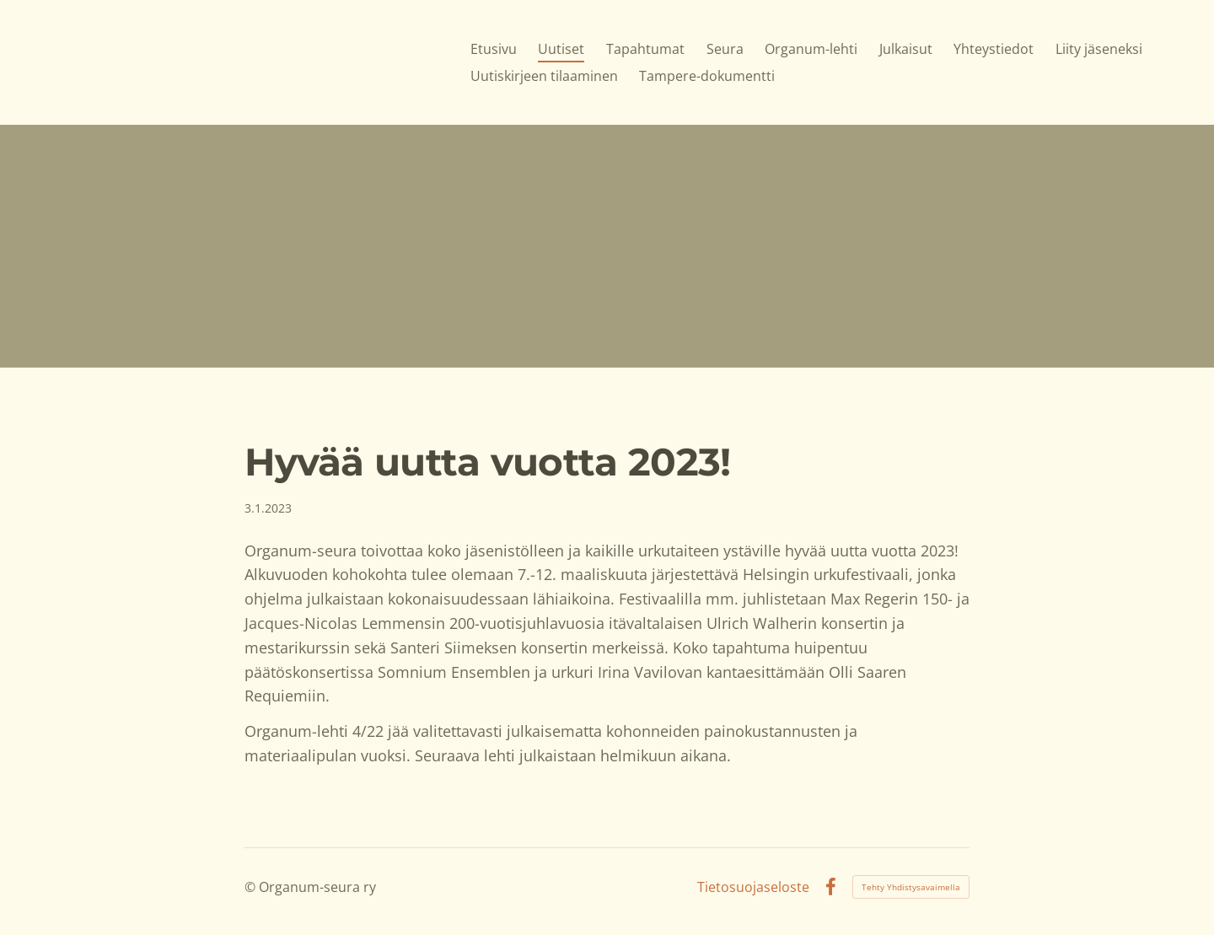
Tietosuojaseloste (753, 887)
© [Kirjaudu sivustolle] (251, 887)
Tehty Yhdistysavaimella (911, 887)
